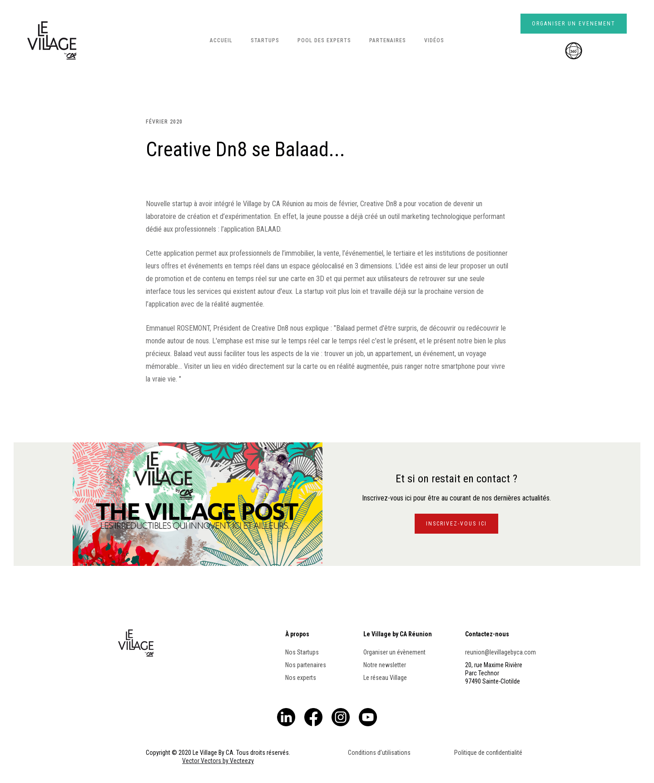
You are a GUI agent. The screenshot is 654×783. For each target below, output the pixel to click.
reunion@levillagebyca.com (500, 652)
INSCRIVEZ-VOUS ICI (456, 523)
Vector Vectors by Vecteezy (218, 760)
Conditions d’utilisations (379, 752)
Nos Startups (302, 652)
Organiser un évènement (394, 652)
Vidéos (434, 40)
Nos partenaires (305, 665)
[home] (51, 40)
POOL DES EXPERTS (324, 40)
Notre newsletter (384, 665)
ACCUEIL (221, 40)
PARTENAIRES (387, 40)
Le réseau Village (385, 677)
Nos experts (300, 677)
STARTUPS (265, 40)
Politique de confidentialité (488, 752)
